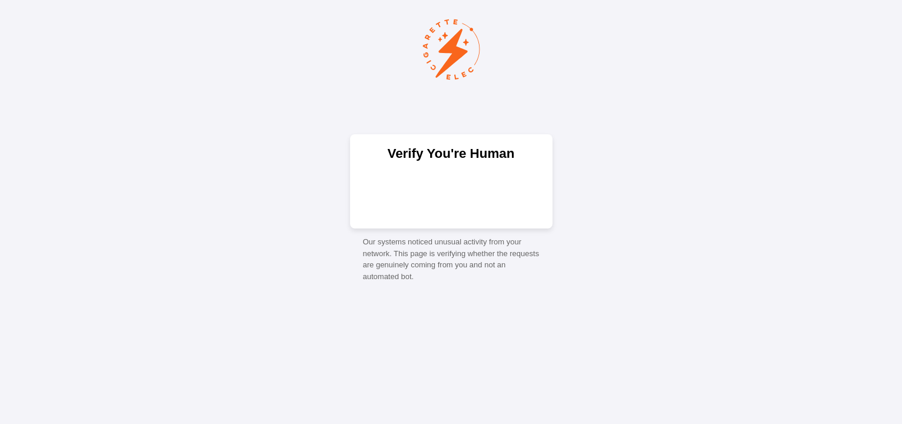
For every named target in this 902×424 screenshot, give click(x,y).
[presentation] (451, 194)
